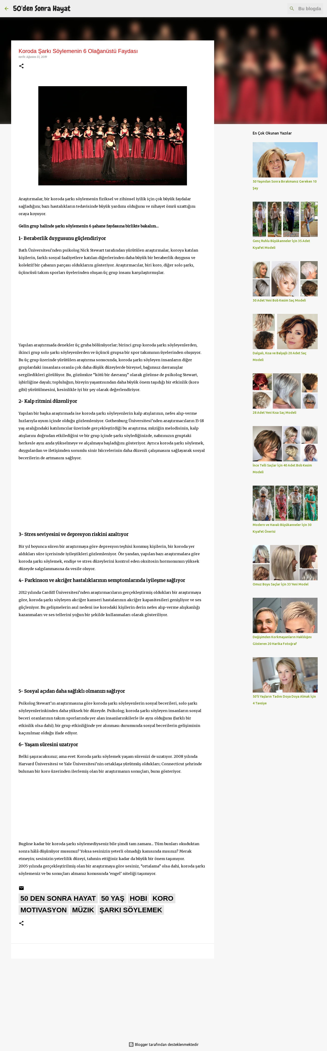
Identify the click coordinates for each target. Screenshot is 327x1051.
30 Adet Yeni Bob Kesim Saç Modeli (279, 300)
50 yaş (112, 898)
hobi (138, 898)
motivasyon (43, 910)
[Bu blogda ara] (299, 8)
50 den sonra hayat (58, 898)
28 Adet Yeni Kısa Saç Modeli (274, 412)
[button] (21, 66)
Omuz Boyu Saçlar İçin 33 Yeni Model (280, 584)
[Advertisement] (113, 308)
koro (163, 898)
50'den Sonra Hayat (41, 8)
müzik (83, 910)
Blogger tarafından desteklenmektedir (163, 1044)
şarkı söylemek (130, 910)
